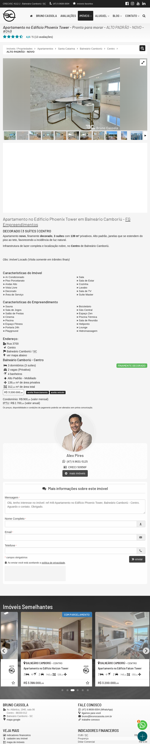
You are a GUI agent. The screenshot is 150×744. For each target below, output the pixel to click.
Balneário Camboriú (17, 360)
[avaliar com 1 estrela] (5, 37)
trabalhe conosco (91, 719)
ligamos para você (91, 713)
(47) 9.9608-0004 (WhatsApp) (97, 709)
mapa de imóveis (16, 742)
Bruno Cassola (46, 15)
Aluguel (102, 15)
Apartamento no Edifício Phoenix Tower (36, 27)
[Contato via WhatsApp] (142, 725)
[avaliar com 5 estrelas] (21, 37)
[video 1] (75, 178)
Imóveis (85, 15)
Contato (132, 15)
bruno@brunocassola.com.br (97, 716)
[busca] (144, 16)
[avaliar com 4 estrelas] (17, 37)
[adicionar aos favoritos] (69, 683)
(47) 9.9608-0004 (61, 4)
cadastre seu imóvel (17, 738)
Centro (39, 360)
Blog (117, 15)
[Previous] (4, 650)
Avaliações (68, 15)
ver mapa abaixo (17, 355)
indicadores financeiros (19, 735)
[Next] (146, 650)
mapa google (13, 719)
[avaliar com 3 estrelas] (13, 37)
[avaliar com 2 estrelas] (9, 37)
